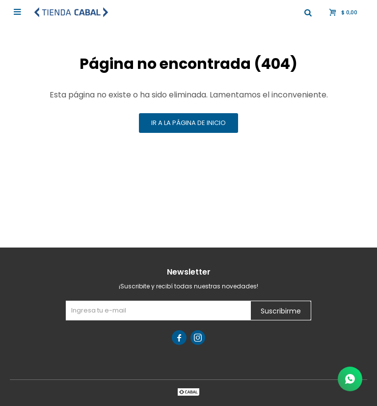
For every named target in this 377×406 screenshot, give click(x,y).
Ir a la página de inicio (188, 122)
